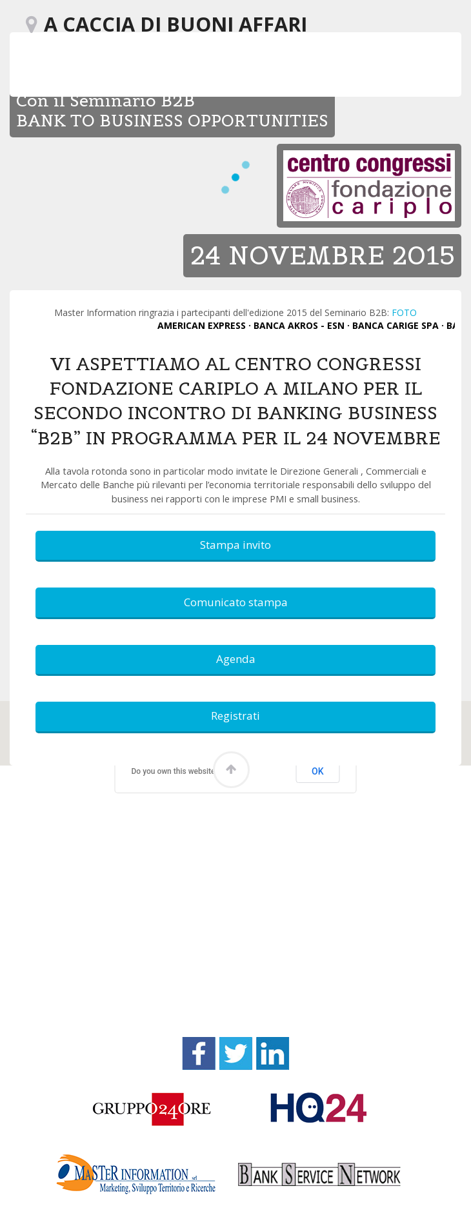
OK (318, 771)
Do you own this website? (175, 771)
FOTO (404, 312)
